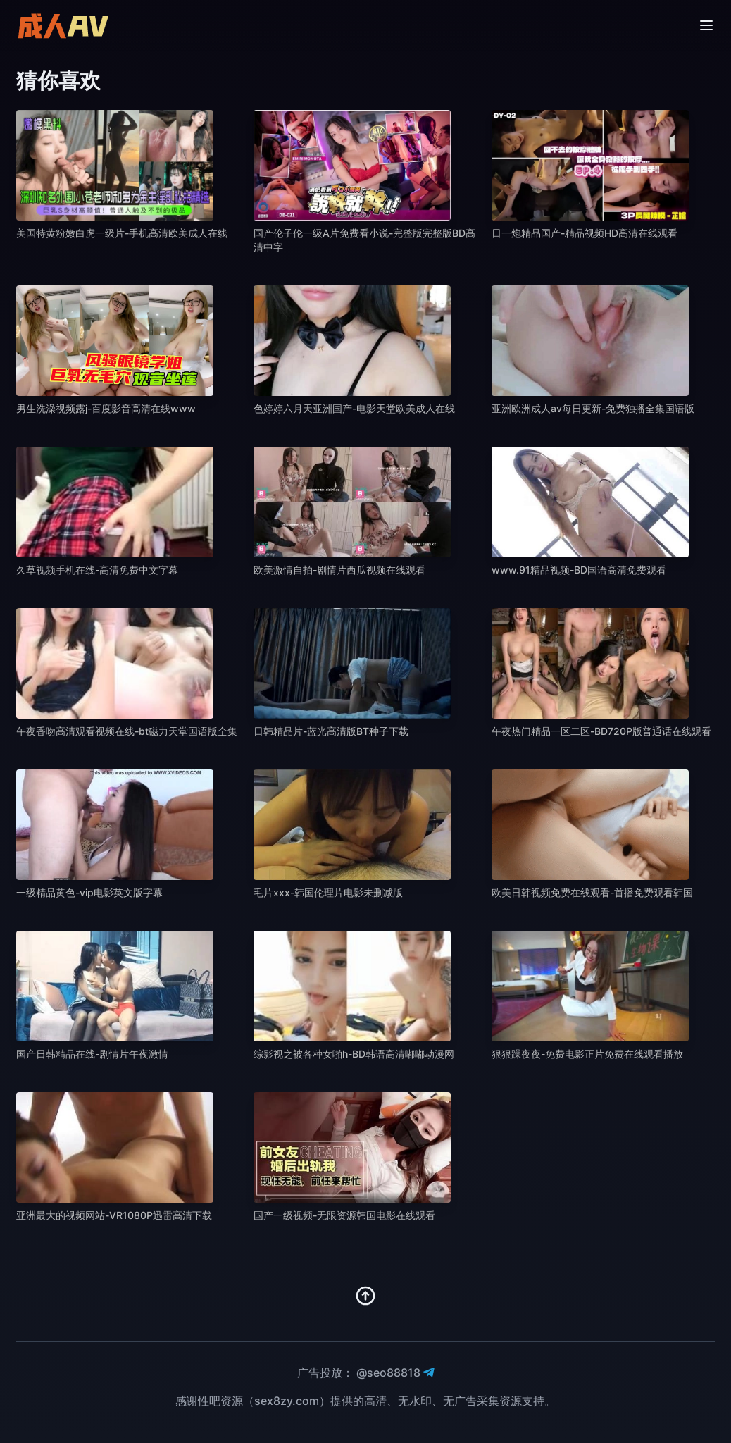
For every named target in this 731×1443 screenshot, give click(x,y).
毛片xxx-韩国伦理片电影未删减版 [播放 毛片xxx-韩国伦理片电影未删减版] (328, 892)
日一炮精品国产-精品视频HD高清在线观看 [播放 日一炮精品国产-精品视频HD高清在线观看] (584, 233)
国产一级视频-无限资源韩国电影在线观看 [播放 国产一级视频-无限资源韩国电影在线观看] (344, 1215)
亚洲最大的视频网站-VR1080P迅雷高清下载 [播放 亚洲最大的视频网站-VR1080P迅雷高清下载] (114, 1215)
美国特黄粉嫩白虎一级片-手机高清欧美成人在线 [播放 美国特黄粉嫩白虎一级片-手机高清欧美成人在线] (121, 233)
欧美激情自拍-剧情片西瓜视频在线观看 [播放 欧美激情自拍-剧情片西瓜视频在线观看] (339, 570)
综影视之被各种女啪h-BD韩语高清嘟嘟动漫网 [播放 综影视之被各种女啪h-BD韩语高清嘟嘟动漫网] (354, 1054)
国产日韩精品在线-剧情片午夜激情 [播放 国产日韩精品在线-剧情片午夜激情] (92, 1054)
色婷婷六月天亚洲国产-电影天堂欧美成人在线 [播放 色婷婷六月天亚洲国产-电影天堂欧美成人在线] (354, 408)
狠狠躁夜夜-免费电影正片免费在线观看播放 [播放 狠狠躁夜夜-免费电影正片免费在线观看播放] (587, 1054)
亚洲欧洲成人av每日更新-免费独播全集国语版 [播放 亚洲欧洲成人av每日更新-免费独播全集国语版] (593, 408)
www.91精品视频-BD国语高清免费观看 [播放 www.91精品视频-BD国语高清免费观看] (579, 570)
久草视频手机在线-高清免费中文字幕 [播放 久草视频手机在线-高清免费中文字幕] (97, 570)
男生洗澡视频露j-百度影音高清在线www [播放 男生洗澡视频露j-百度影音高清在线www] (106, 408)
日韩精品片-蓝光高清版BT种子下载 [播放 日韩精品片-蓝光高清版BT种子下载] (331, 731)
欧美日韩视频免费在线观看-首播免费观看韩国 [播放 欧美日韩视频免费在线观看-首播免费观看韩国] (592, 892)
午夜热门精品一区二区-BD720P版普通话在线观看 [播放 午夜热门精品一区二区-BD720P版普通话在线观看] (601, 731)
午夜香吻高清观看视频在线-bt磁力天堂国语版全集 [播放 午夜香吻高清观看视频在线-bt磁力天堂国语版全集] (126, 731)
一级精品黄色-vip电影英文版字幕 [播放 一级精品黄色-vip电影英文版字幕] (89, 892)
